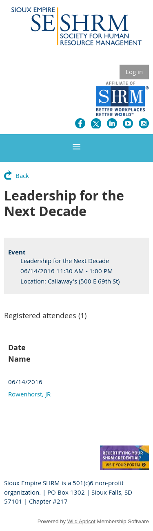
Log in (134, 72)
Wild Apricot (81, 521)
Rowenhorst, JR (29, 394)
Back (22, 175)
